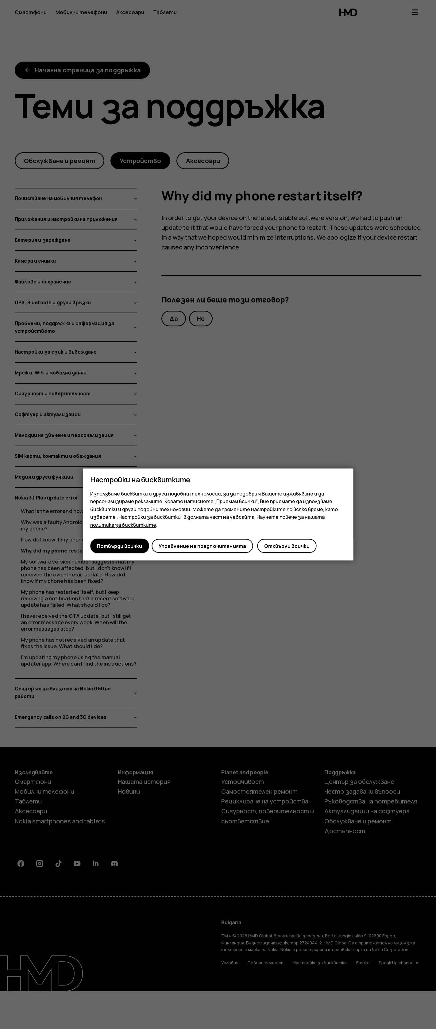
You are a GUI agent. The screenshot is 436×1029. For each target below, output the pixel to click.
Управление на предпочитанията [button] (202, 546)
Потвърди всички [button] (119, 546)
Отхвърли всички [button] (287, 546)
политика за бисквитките (123, 525)
